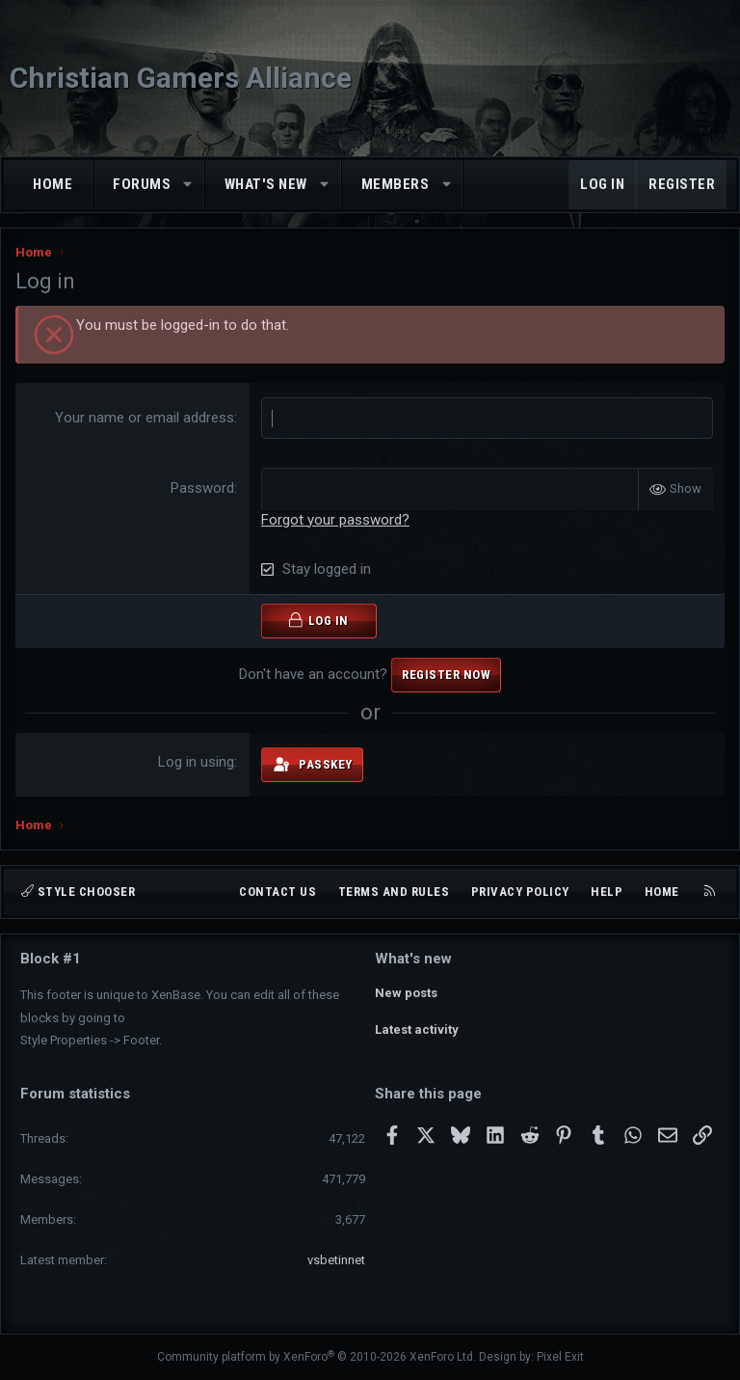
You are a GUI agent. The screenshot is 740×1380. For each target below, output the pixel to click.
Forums (142, 184)
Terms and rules (394, 891)
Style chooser (78, 891)
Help (606, 891)
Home (52, 184)
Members (395, 184)
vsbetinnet (336, 1260)
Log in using (196, 762)
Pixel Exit (560, 1357)
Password (202, 488)
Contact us (277, 891)
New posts (406, 992)
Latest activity (417, 1026)
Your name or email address (144, 417)
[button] (188, 184)
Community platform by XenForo (316, 1357)
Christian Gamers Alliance (181, 78)
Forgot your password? (335, 519)
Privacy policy (520, 891)
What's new (266, 184)
